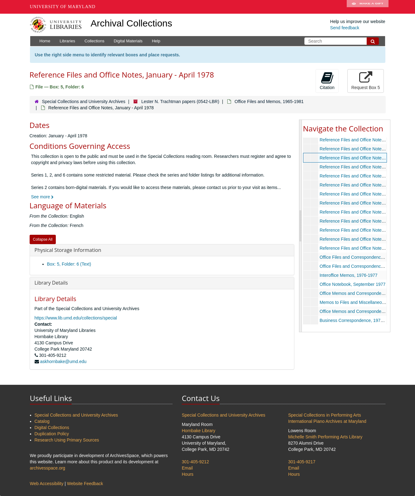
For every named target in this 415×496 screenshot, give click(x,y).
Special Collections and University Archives (83, 101)
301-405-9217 (301, 461)
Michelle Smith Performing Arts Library (325, 436)
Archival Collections (131, 23)
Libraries (67, 41)
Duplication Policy (52, 433)
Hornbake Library (198, 430)
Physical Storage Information (68, 250)
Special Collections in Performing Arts (324, 415)
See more (42, 196)
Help (156, 41)
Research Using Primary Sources (67, 439)
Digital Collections (52, 427)
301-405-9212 (195, 461)
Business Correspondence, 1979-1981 (356, 320)
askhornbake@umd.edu (63, 361)
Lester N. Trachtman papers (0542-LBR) (180, 101)
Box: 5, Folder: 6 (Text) (69, 264)
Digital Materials (128, 41)
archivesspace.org (47, 467)
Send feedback (344, 27)
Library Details (51, 282)
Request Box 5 (365, 80)
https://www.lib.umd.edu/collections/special (76, 317)
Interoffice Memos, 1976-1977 (348, 275)
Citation (327, 80)
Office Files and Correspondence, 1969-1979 (362, 257)
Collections (94, 41)
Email (187, 467)
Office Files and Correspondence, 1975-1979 (362, 266)
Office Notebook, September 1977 (352, 284)
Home (45, 41)
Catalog (42, 421)
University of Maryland (63, 6)
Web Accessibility (47, 483)
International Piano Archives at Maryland (327, 421)
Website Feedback (85, 483)
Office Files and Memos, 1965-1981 (269, 101)
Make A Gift (368, 6)
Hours (187, 474)
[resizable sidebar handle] (300, 226)
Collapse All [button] (43, 239)
